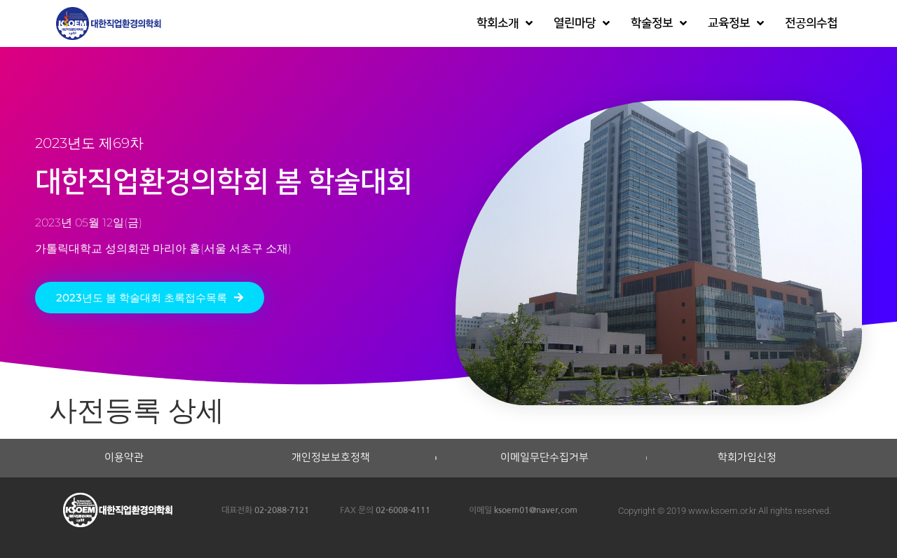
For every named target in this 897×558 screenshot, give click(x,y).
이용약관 (124, 457)
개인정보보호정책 (331, 457)
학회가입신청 (747, 457)
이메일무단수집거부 (544, 457)
